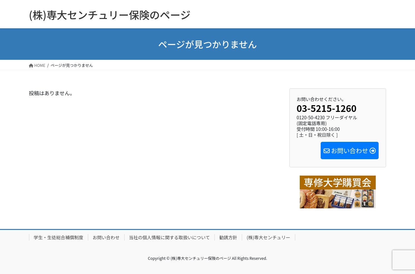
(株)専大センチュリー (268, 237)
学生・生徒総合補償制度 (58, 237)
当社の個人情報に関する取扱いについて (169, 237)
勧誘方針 (228, 237)
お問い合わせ (106, 237)
